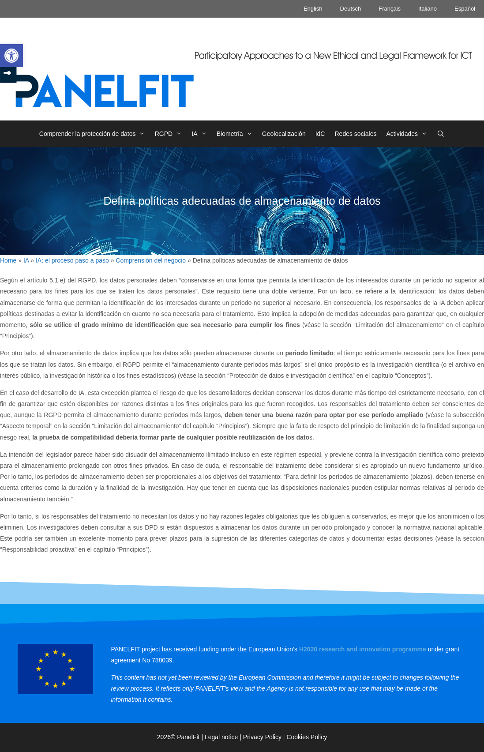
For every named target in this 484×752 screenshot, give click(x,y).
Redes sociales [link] (355, 133)
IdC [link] (320, 133)
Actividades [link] (409, 133)
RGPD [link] (171, 133)
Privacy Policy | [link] (265, 737)
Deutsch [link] (350, 8)
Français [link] (390, 8)
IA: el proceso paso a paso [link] (72, 260)
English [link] (313, 8)
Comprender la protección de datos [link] (94, 133)
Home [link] (8, 260)
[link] (11, 55)
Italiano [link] (427, 8)
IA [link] (201, 133)
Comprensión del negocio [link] (151, 260)
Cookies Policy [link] (306, 737)
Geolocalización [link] (284, 133)
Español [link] (464, 8)
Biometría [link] (237, 133)
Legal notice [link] (221, 737)
